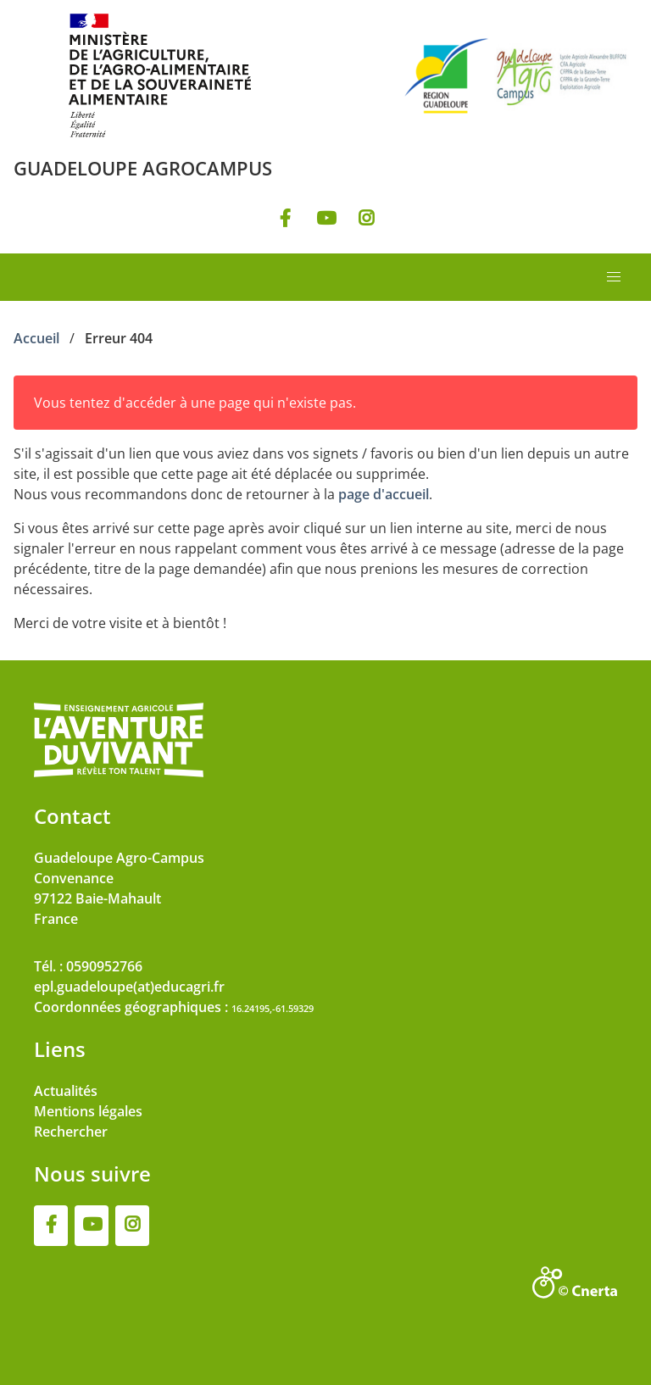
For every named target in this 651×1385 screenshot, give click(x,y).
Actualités (65, 1091)
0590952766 (104, 966)
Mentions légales (88, 1111)
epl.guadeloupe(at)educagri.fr (129, 986)
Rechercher (71, 1131)
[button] (613, 277)
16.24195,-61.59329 (272, 1008)
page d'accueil (383, 494)
